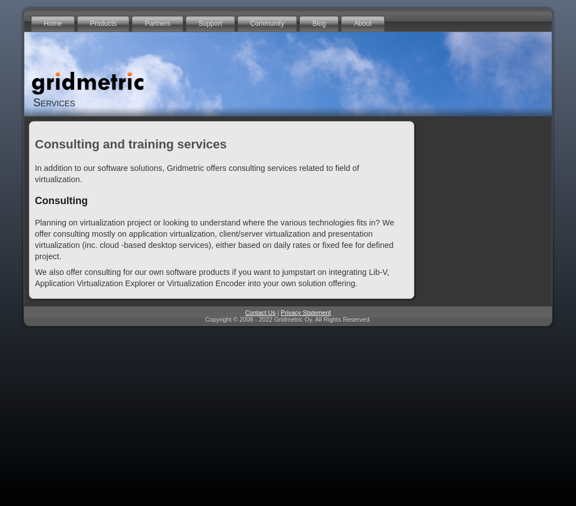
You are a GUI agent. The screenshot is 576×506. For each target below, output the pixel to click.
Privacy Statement (306, 312)
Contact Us (260, 312)
